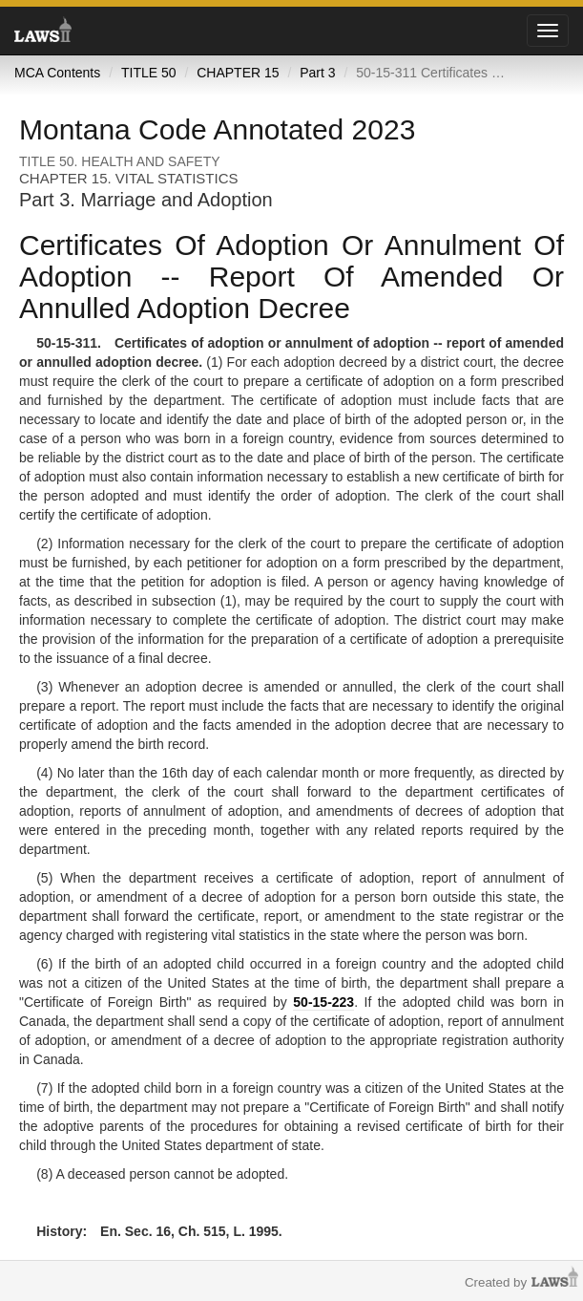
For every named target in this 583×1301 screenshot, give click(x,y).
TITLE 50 (149, 72)
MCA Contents (57, 72)
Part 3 (317, 72)
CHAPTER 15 (238, 72)
